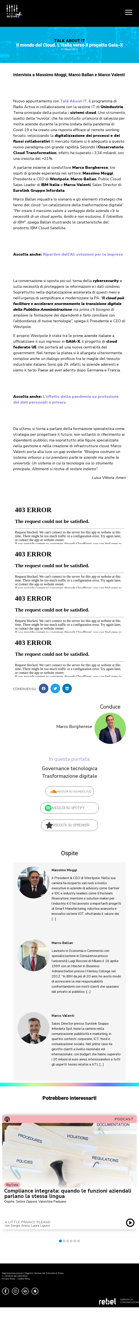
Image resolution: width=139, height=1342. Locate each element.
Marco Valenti (63, 1015)
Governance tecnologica (69, 768)
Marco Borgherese (74, 726)
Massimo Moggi (64, 870)
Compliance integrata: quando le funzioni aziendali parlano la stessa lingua (67, 1193)
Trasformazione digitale (69, 776)
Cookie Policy (23, 1278)
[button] (43, 688)
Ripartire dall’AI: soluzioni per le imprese (83, 254)
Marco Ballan (62, 943)
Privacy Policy (8, 1278)
